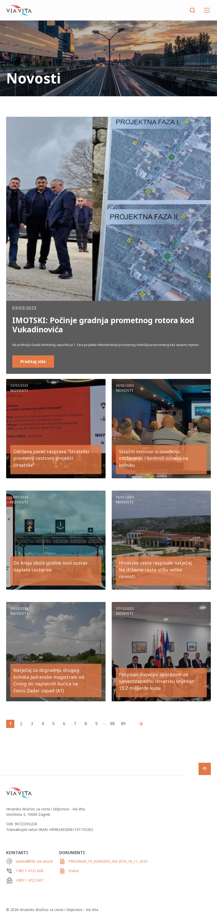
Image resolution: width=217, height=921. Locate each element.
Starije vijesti (139, 724)
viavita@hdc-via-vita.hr (34, 861)
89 (123, 723)
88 (112, 723)
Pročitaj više (33, 361)
